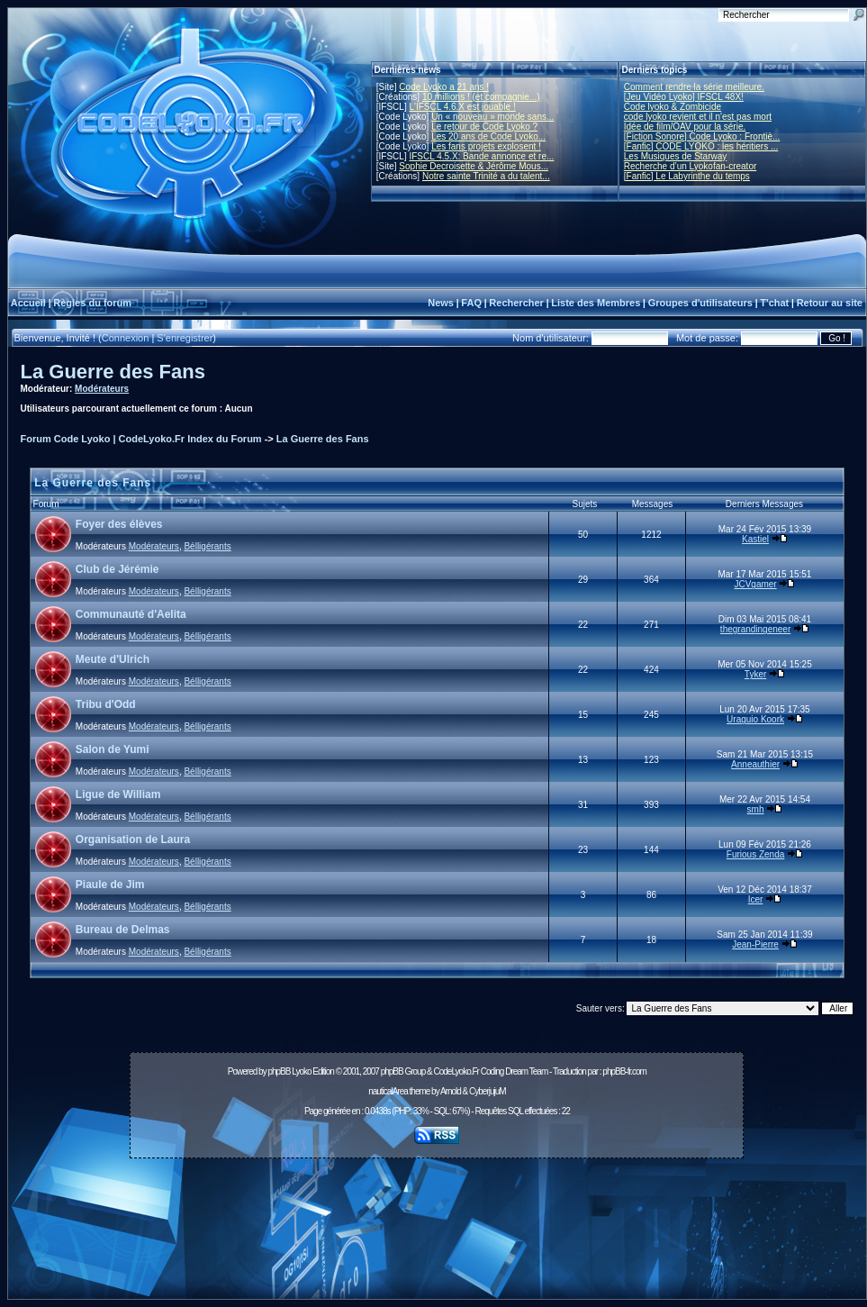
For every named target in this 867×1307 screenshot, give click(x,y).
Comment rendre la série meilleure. (694, 87)
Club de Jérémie (117, 569)
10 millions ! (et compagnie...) (481, 97)
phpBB (278, 1071)
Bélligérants (207, 546)
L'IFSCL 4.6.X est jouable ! (462, 107)
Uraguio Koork (755, 719)
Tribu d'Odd (106, 704)
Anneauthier (755, 764)
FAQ (471, 302)
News (441, 302)
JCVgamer (755, 584)
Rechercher (516, 302)
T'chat (774, 302)
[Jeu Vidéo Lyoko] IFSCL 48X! (684, 97)
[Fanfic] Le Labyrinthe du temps (687, 176)
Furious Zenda (755, 854)
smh (755, 809)
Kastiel (755, 539)
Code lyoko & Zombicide (672, 107)
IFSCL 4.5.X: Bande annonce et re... (481, 156)
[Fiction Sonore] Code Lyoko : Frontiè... (702, 136)
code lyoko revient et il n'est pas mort (698, 117)
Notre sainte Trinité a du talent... (486, 176)
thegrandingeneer (755, 629)
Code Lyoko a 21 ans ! (444, 87)
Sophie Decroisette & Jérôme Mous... (473, 166)
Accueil (28, 302)
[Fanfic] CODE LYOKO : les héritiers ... (701, 146)
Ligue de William (118, 794)
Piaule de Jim (110, 884)
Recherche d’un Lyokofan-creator (690, 166)
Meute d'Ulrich (112, 659)
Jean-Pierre (755, 944)
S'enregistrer (184, 337)
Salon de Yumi (112, 749)
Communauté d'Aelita (131, 614)
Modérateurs (102, 389)
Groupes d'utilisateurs (700, 302)
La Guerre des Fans (113, 371)
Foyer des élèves (119, 524)
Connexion (125, 337)
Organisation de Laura (133, 839)
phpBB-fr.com (624, 1071)
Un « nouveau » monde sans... (492, 117)
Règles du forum (92, 302)
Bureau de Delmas (123, 929)
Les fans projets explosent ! (486, 146)
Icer (755, 899)
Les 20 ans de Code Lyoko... (488, 136)
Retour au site (829, 302)
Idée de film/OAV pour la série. (684, 127)
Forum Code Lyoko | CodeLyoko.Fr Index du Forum (141, 438)
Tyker (755, 674)
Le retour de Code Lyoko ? (484, 127)
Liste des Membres (595, 302)
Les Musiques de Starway (675, 156)
